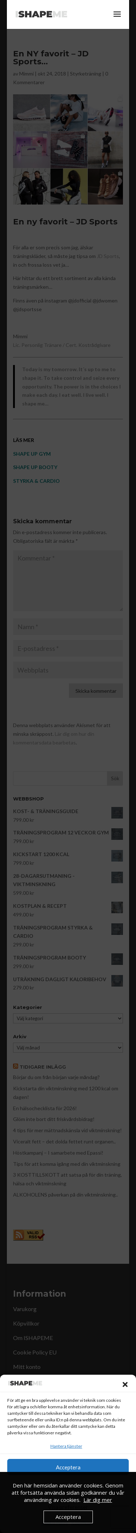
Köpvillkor (81, 1523)
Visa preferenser (68, 1507)
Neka (68, 1487)
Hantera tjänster (66, 1446)
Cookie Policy (55, 1523)
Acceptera (68, 1467)
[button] (125, 1384)
